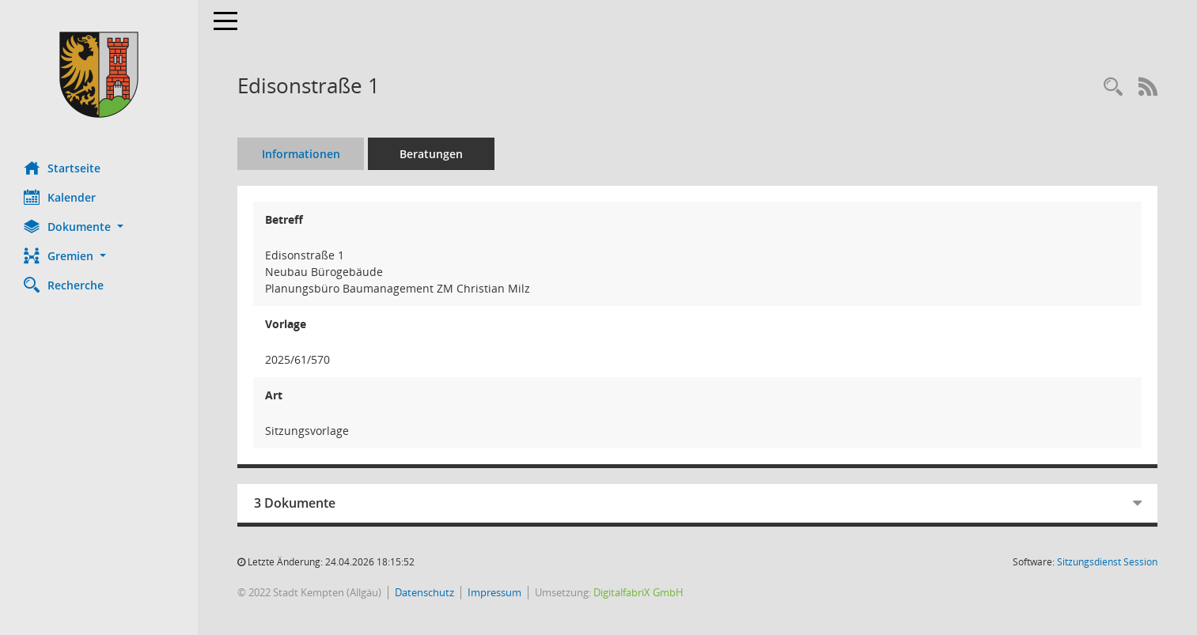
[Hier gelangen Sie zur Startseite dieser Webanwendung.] (99, 75)
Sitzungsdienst (1107, 562)
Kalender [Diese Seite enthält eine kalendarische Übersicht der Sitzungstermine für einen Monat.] (60, 197)
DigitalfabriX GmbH (638, 592)
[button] (99, 226)
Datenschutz (424, 592)
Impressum (494, 592)
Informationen (301, 153)
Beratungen (431, 153)
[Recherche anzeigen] (1113, 87)
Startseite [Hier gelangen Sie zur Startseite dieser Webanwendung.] (62, 168)
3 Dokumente (294, 503)
